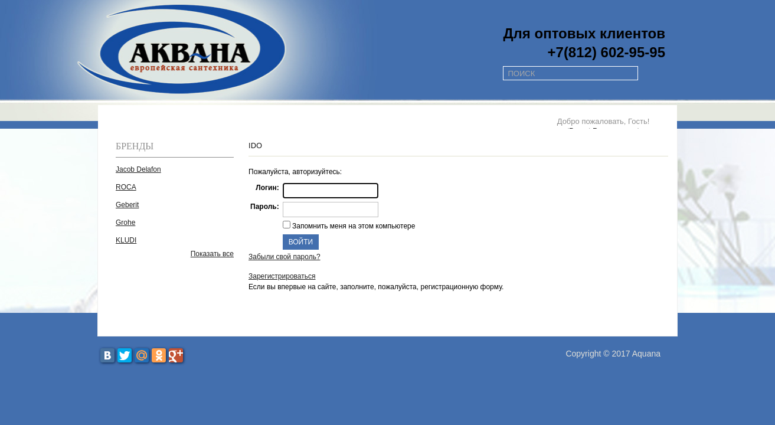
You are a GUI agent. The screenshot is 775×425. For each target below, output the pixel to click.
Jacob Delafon (138, 169)
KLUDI (126, 240)
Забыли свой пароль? (284, 257)
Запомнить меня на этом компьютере (353, 226)
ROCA (126, 187)
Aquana (646, 353)
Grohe (125, 222)
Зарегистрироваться (281, 276)
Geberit (127, 205)
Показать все (212, 254)
